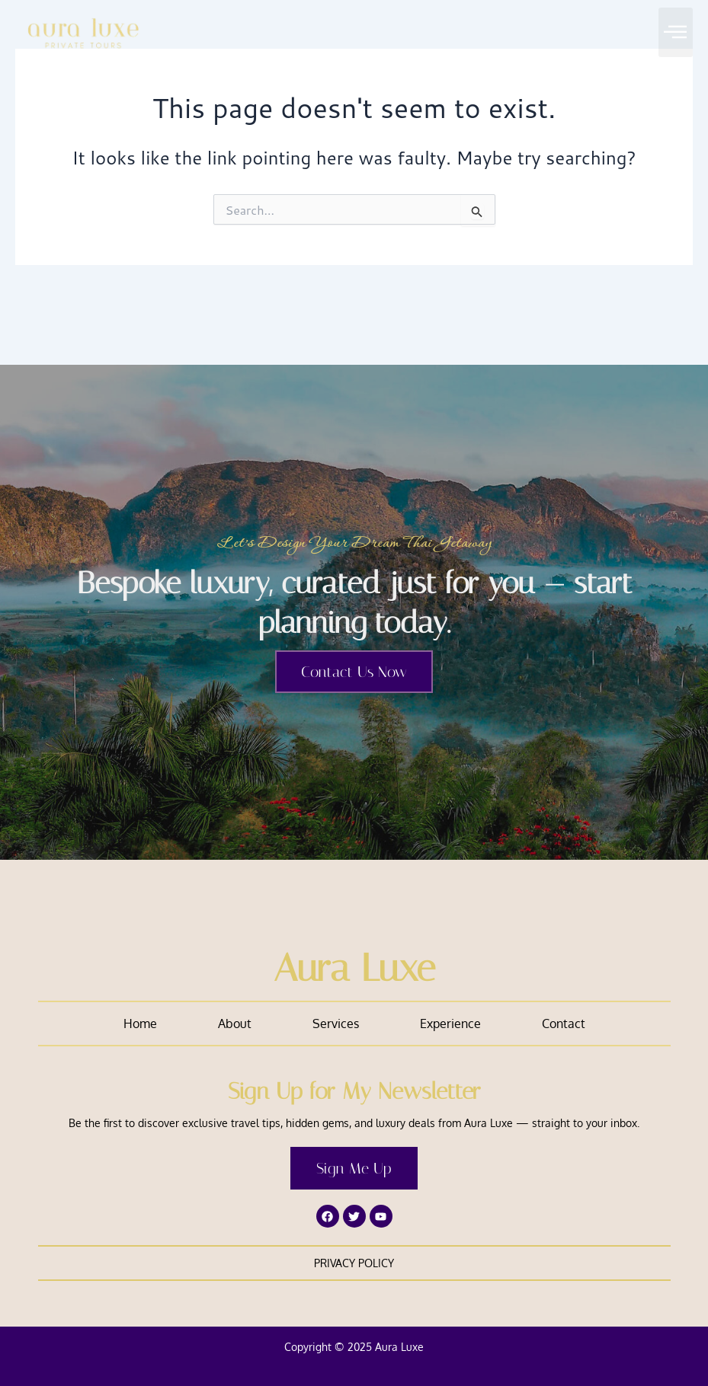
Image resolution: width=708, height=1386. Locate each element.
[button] (675, 32)
